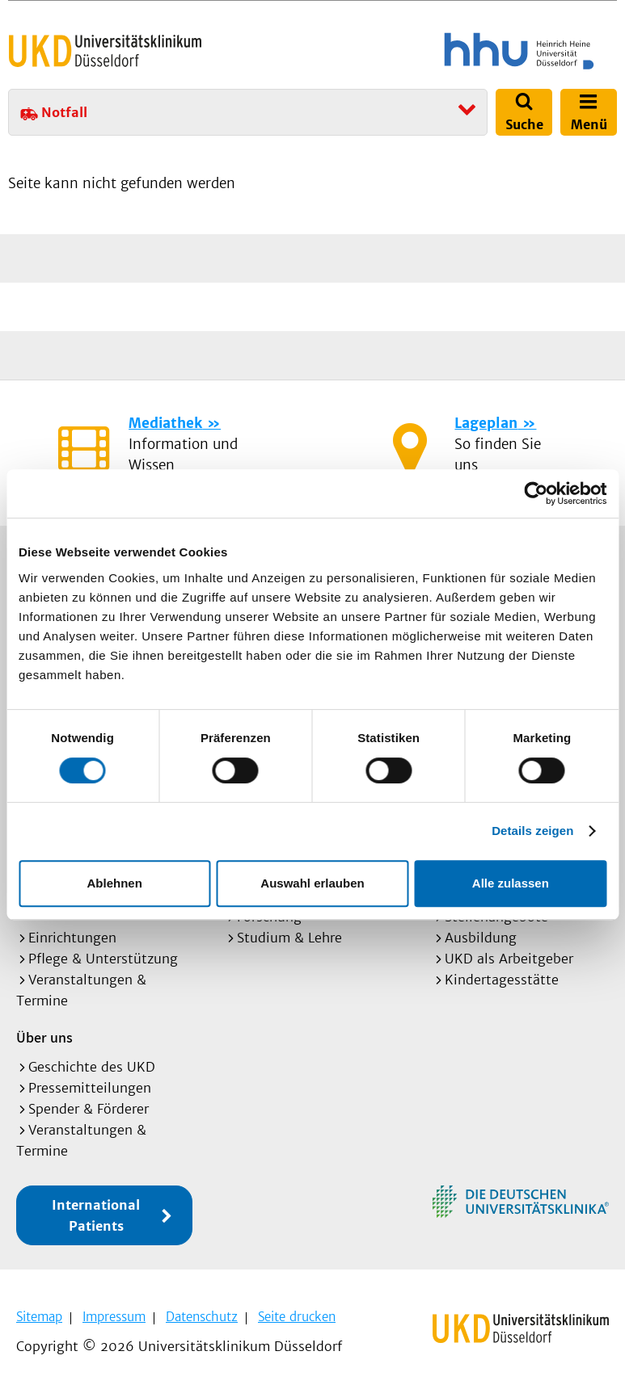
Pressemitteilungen (89, 1088)
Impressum (114, 1316)
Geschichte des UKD (91, 1067)
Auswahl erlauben (312, 883)
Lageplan (485, 423)
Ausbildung (481, 937)
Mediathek (165, 423)
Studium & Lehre (289, 937)
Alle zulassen (510, 883)
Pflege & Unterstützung (103, 958)
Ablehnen (114, 883)
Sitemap (39, 1316)
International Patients (96, 1215)
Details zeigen (532, 830)
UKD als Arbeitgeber (509, 958)
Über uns (44, 1037)
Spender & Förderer (88, 1109)
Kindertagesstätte (502, 979)
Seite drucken (297, 1316)
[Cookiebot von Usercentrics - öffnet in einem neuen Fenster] (535, 493)
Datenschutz (202, 1316)
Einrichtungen (72, 937)
